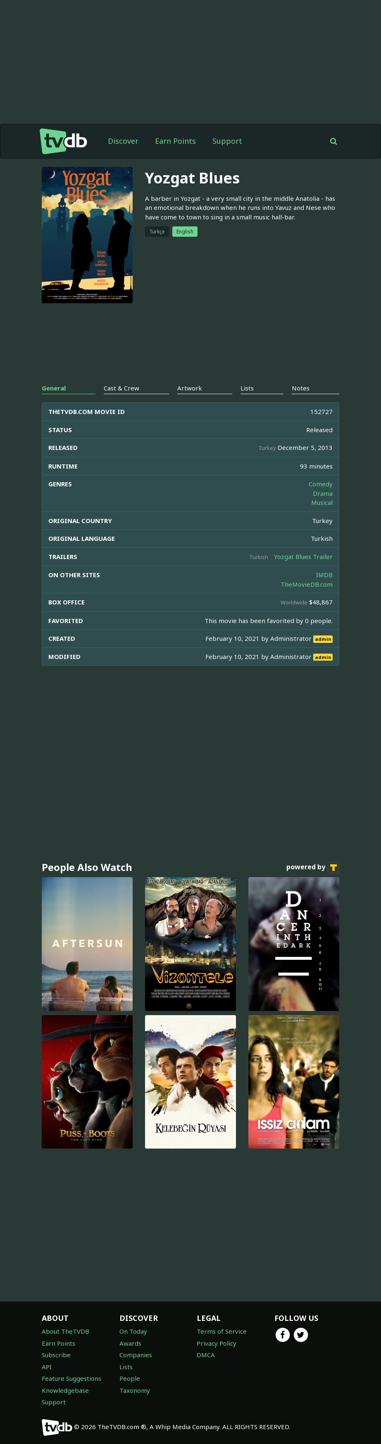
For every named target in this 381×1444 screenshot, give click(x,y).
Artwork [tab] (189, 388)
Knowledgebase (65, 1390)
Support (227, 141)
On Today (133, 1331)
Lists (126, 1367)
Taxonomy (134, 1390)
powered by (312, 867)
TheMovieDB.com (307, 584)
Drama (323, 493)
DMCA (206, 1355)
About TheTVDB (65, 1331)
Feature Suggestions (71, 1378)
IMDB (324, 575)
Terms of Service (222, 1331)
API (47, 1367)
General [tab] (54, 388)
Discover (123, 141)
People (129, 1378)
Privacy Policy (216, 1343)
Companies (135, 1355)
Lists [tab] (247, 388)
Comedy (321, 484)
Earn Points (175, 141)
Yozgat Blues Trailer (303, 556)
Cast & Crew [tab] (121, 388)
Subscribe (56, 1355)
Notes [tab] (301, 388)
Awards (130, 1343)
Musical (322, 502)
